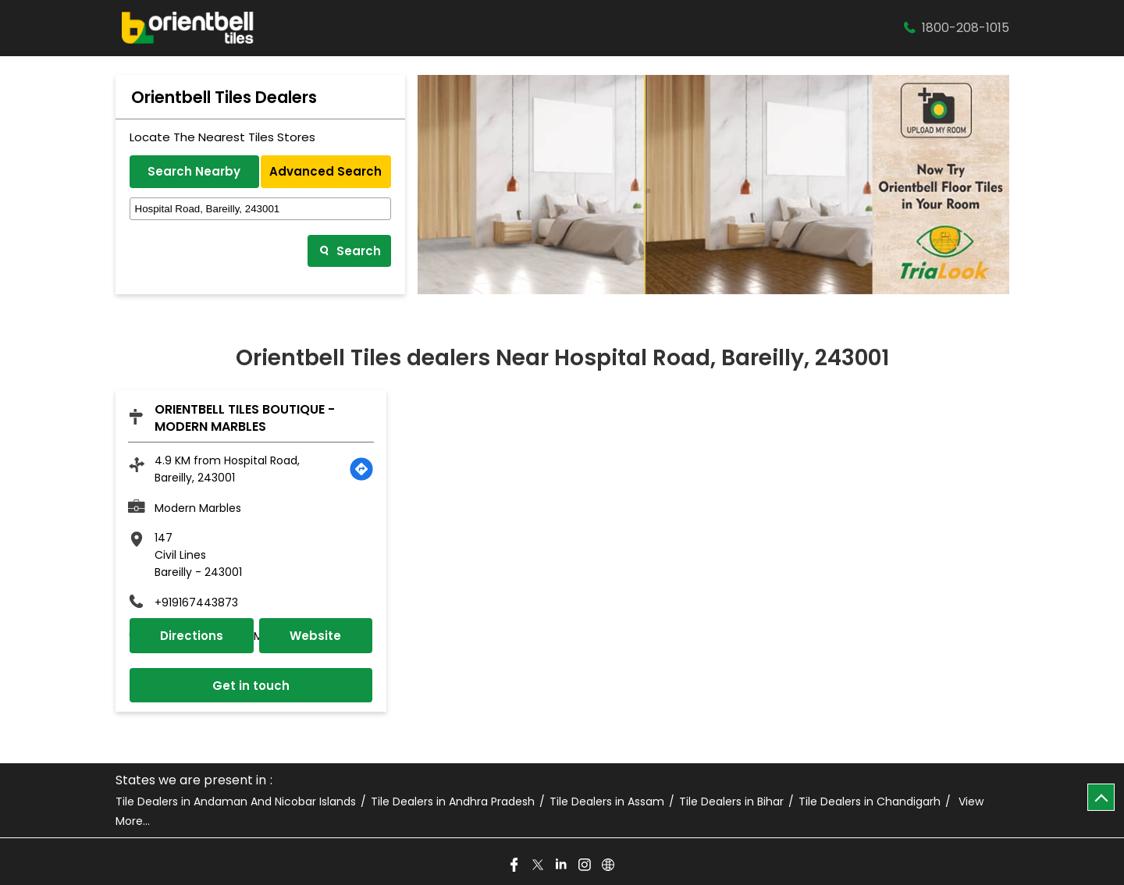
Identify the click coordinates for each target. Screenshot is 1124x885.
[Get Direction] (361, 469)
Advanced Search (325, 171)
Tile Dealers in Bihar (731, 802)
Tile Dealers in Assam (607, 802)
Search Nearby (194, 171)
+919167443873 (196, 602)
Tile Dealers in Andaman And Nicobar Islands (236, 802)
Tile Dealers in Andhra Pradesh (453, 802)
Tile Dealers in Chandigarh (870, 802)
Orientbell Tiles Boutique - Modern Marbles (245, 417)
